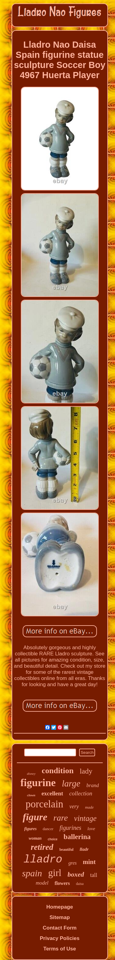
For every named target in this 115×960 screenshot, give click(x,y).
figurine (38, 782)
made (89, 807)
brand (92, 785)
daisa (80, 884)
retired (42, 847)
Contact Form (60, 928)
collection (80, 793)
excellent (52, 793)
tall (93, 875)
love (91, 828)
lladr (84, 849)
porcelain (44, 804)
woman (35, 838)
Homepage (59, 907)
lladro (43, 860)
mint (89, 862)
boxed (75, 874)
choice (53, 839)
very (74, 806)
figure (35, 816)
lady (86, 771)
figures (30, 828)
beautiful (66, 849)
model (42, 883)
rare (60, 817)
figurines (70, 827)
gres (72, 863)
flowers (62, 883)
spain (32, 873)
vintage (85, 818)
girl (54, 872)
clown (31, 795)
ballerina (76, 837)
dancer (48, 828)
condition (58, 770)
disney (31, 773)
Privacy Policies (59, 938)
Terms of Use (59, 949)
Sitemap (59, 917)
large (71, 783)
